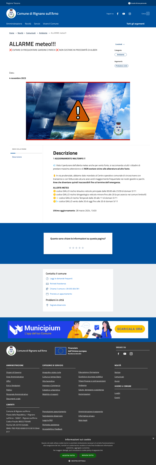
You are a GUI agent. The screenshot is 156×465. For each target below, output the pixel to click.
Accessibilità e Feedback (52, 429)
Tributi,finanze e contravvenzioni (92, 381)
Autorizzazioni (84, 394)
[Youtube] (119, 13)
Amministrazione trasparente (90, 411)
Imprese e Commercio (51, 385)
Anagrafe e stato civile (51, 372)
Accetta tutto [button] (69, 455)
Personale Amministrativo (17, 394)
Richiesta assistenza (50, 424)
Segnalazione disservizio (52, 415)
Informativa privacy (86, 415)
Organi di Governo (13, 372)
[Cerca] (147, 13)
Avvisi (117, 381)
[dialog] (78, 450)
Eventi (117, 397)
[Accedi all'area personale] (137, 3)
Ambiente (43, 32)
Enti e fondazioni (13, 385)
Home (11, 32)
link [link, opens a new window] (101, 450)
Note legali (82, 420)
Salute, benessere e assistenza (91, 389)
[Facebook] (112, 13)
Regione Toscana (13, 3)
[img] (37, 148)
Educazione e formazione (88, 372)
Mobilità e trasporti (50, 394)
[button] (78, 461)
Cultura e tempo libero (51, 376)
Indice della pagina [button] (19, 149)
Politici (9, 389)
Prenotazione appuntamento (54, 411)
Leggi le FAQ (47, 420)
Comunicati (31, 32)
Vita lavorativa (48, 381)
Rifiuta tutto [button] (88, 455)
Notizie (117, 372)
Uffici (8, 381)
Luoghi (117, 393)
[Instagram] (125, 13)
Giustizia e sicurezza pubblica (90, 376)
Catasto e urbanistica (51, 389)
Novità (20, 32)
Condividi (120, 44)
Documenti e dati (13, 398)
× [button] (153, 438)
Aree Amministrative (15, 376)
